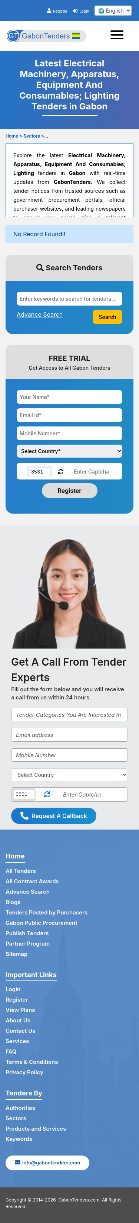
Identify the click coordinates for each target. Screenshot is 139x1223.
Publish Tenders (27, 933)
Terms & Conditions (32, 1061)
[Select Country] (69, 774)
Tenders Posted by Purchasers (46, 912)
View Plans (20, 1009)
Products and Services (36, 1128)
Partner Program (28, 943)
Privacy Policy (24, 1072)
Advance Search (28, 891)
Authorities (20, 1107)
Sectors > (33, 136)
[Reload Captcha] (61, 471)
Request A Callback (53, 816)
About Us (18, 1020)
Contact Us (20, 1030)
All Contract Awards (32, 881)
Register (57, 11)
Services (17, 1041)
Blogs (13, 902)
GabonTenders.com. (80, 1200)
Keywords (19, 1139)
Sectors (16, 1118)
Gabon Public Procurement (41, 922)
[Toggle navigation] (119, 36)
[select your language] (113, 11)
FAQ (11, 1051)
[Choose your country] (69, 451)
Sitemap (16, 953)
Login (81, 11)
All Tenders (21, 870)
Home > (14, 136)
